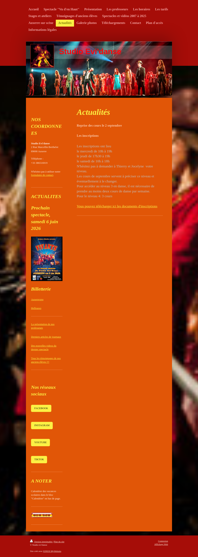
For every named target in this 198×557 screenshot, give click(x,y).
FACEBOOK (41, 408)
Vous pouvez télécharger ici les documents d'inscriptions (117, 206)
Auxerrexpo (37, 299)
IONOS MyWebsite (52, 551)
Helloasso (36, 308)
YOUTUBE (40, 442)
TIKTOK (39, 459)
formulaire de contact (42, 175)
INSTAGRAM (42, 425)
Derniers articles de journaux (46, 336)
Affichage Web (161, 544)
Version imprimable (41, 541)
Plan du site (59, 541)
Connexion (163, 541)
